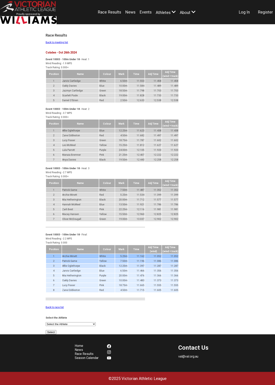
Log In (244, 12)
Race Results (109, 12)
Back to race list (55, 307)
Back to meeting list (57, 42)
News (130, 12)
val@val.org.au (188, 356)
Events (146, 12)
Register (265, 12)
